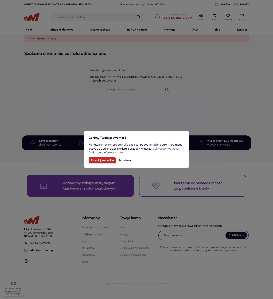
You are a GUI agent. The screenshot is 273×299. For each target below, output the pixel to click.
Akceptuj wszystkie (102, 160)
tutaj (120, 152)
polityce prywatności (166, 148)
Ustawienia (124, 160)
